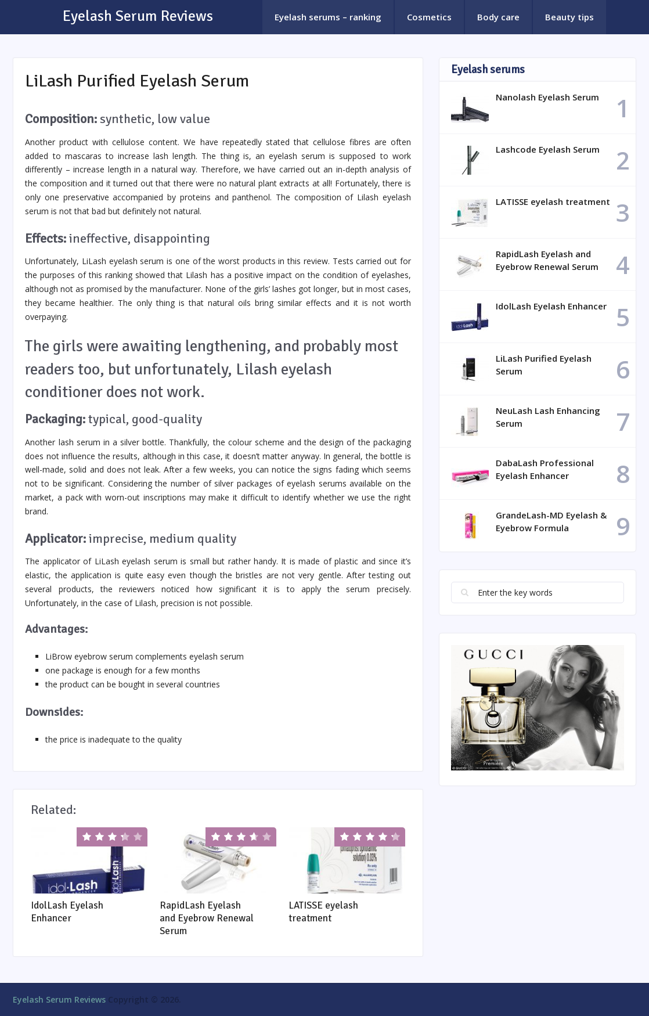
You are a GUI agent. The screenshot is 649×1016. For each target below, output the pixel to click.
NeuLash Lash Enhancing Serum (548, 417)
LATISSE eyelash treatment (323, 911)
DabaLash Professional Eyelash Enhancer (545, 469)
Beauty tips (569, 17)
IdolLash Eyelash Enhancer (67, 911)
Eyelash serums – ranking (328, 17)
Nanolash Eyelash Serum (547, 97)
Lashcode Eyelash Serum (548, 149)
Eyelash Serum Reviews (138, 16)
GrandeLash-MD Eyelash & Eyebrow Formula (551, 521)
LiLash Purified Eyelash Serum (544, 364)
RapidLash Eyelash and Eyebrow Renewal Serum (207, 918)
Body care (498, 17)
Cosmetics (429, 17)
